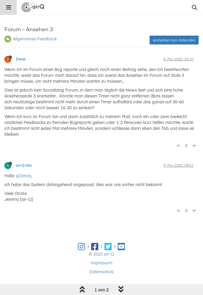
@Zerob (23, 175)
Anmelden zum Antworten (174, 40)
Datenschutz (101, 271)
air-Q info (24, 165)
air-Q (109, 254)
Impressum (101, 263)
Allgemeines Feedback (35, 39)
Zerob (21, 59)
